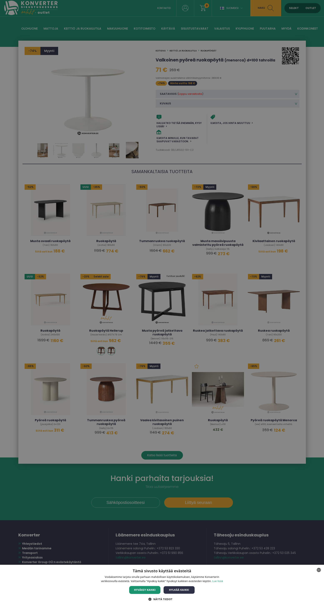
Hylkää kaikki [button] (179, 590)
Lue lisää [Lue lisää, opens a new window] (217, 581)
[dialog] (162, 303)
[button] (161, 599)
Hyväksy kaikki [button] (145, 590)
